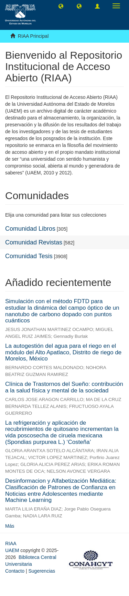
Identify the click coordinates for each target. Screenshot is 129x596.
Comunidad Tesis (29, 256)
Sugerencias (41, 571)
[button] (61, 6)
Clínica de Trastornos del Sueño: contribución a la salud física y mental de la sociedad (64, 387)
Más (9, 526)
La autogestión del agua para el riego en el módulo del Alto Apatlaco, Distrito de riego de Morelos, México (63, 352)
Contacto (14, 571)
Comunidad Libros (30, 228)
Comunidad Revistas (33, 242)
